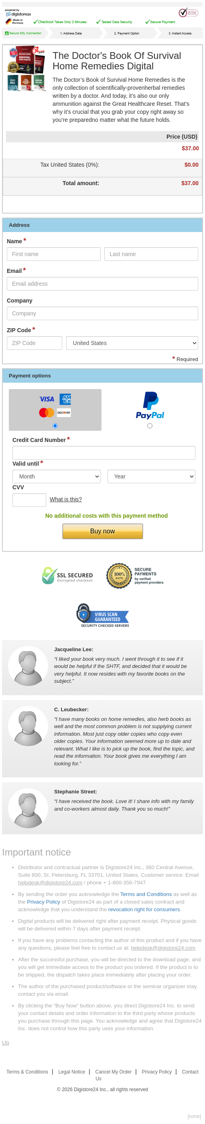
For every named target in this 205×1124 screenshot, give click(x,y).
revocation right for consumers (144, 909)
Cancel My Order (113, 1072)
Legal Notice (71, 1072)
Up (5, 1042)
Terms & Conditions (27, 1072)
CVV (18, 487)
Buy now (102, 531)
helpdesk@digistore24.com (50, 883)
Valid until (27, 463)
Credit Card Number (41, 440)
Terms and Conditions (146, 894)
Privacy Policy (43, 902)
